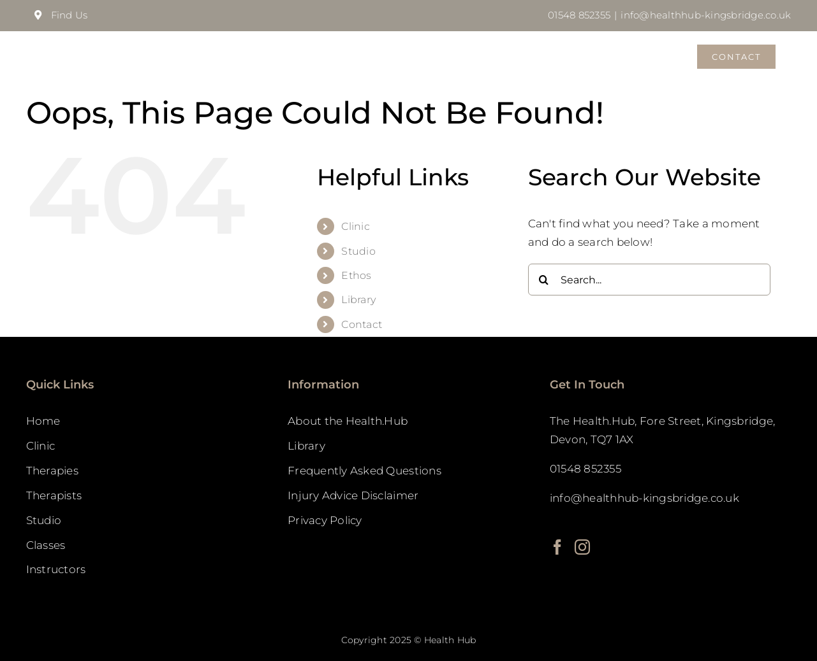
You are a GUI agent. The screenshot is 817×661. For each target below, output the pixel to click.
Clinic (355, 226)
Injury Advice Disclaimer (353, 494)
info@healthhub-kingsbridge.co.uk (706, 15)
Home (43, 420)
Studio (358, 251)
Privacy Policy (325, 519)
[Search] (544, 279)
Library (358, 299)
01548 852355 (579, 15)
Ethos (356, 275)
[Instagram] (582, 546)
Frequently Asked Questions (364, 470)
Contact (361, 324)
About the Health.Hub (348, 420)
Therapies (52, 470)
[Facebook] (557, 546)
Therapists (54, 494)
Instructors (56, 568)
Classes (46, 544)
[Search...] (649, 279)
